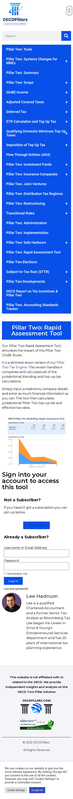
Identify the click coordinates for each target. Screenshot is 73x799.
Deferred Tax (38, 111)
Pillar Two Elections (21, 262)
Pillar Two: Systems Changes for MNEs (38, 61)
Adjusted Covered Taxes (38, 102)
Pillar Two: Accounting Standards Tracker (32, 307)
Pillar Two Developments (38, 281)
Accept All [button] (37, 790)
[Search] (66, 36)
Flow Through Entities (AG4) (28, 155)
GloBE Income (38, 92)
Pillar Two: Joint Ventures (26, 184)
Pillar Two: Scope (38, 82)
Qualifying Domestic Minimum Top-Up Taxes (38, 133)
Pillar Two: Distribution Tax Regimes (34, 194)
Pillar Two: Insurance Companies (38, 174)
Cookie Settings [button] (16, 790)
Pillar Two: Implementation (27, 233)
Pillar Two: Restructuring (38, 203)
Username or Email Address (25, 547)
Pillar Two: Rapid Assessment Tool (33, 252)
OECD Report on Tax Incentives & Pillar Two (32, 293)
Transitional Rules (38, 213)
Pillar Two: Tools (19, 49)
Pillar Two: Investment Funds (38, 164)
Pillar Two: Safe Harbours (38, 242)
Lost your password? (16, 588)
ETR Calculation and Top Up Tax (38, 121)
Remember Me (15, 573)
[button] (69, 10)
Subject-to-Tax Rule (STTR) (38, 271)
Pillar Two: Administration (26, 223)
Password (11, 560)
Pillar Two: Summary (22, 73)
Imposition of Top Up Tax (38, 145)
